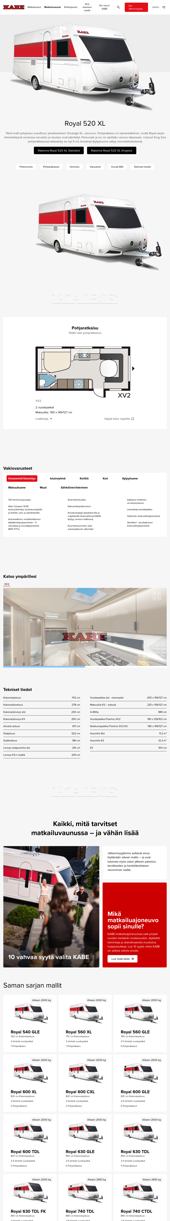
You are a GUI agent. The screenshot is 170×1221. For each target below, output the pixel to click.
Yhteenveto (26, 166)
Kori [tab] (105, 478)
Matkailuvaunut (52, 7)
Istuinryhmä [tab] (58, 478)
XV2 (6, 584)
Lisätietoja (42, 419)
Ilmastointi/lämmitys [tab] (22, 478)
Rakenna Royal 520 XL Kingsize (111, 150)
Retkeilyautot (70, 7)
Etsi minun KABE (104, 7)
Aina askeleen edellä (87, 7)
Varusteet (95, 166)
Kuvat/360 (117, 166)
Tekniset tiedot (142, 166)
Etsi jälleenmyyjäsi (136, 7)
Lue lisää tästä (123, 959)
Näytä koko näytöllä (117, 419)
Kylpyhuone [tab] (130, 478)
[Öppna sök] (118, 7)
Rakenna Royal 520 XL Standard (59, 150)
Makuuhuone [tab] (17, 487)
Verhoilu (74, 166)
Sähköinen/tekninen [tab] (74, 487)
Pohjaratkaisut (51, 166)
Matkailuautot (34, 7)
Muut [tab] (43, 487)
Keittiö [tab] (84, 478)
